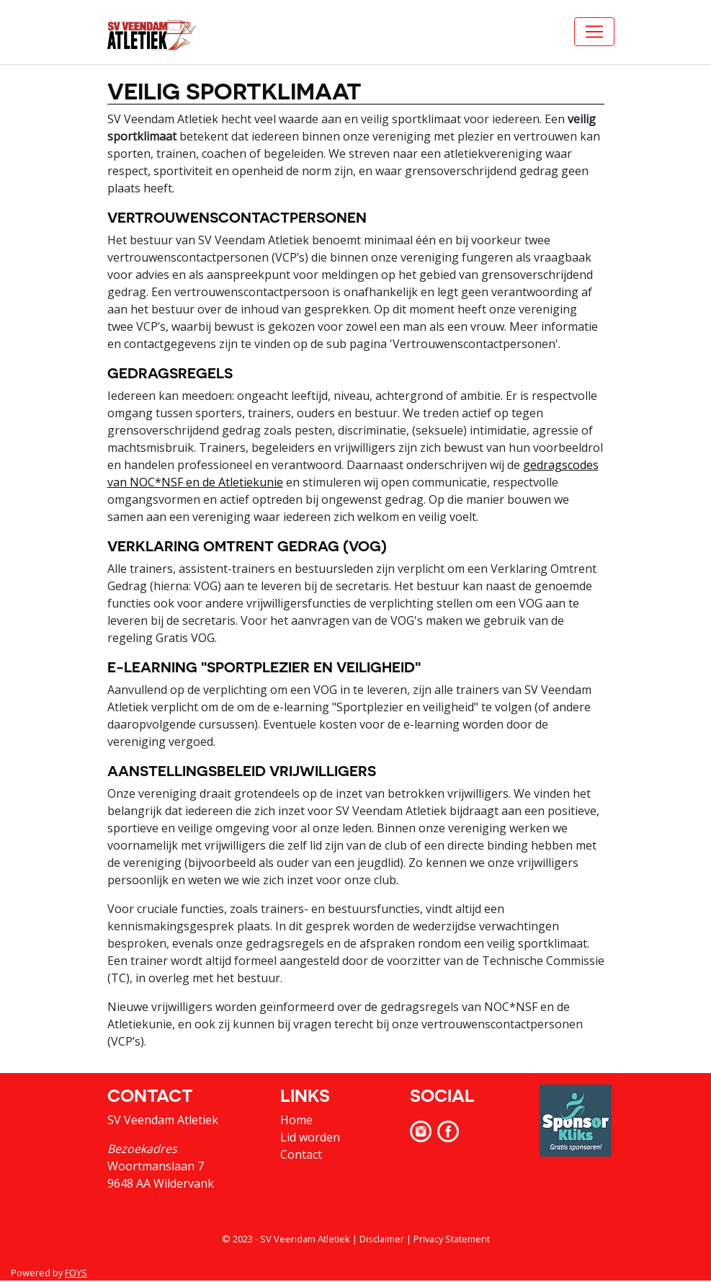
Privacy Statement (451, 1238)
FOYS (76, 1272)
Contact (301, 1154)
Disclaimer (381, 1238)
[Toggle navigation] (594, 31)
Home (296, 1120)
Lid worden (310, 1137)
